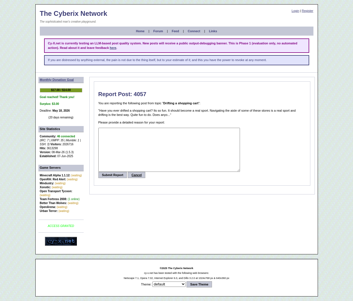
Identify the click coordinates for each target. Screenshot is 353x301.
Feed (175, 31)
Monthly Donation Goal (57, 79)
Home (140, 31)
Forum (158, 31)
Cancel (136, 183)
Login (295, 10)
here (113, 47)
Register (307, 10)
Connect (194, 31)
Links (213, 31)
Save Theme (199, 284)
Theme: (146, 284)
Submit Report (113, 183)
